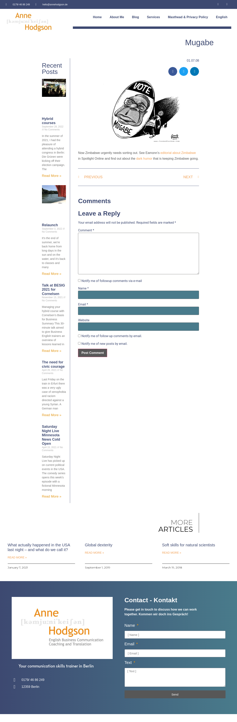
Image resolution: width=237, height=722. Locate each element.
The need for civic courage (53, 364)
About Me (117, 17)
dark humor (144, 158)
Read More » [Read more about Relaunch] (51, 274)
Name (83, 288)
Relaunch (50, 225)
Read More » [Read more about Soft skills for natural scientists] (171, 552)
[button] (172, 71)
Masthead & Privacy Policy (188, 17)
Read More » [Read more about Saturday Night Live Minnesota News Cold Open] (51, 496)
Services (153, 17)
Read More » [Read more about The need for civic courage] (51, 415)
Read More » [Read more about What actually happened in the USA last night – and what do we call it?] (17, 557)
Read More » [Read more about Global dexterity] (94, 552)
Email (83, 304)
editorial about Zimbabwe (178, 153)
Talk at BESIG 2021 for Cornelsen (53, 289)
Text (129, 663)
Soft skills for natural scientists (188, 545)
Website (83, 320)
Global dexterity (98, 545)
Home (97, 17)
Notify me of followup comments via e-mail (111, 281)
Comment (86, 230)
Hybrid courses (49, 121)
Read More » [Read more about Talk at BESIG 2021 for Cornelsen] (51, 351)
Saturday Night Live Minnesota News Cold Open (51, 435)
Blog (135, 17)
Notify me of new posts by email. (104, 343)
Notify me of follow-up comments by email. (111, 336)
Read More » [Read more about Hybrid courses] (51, 176)
